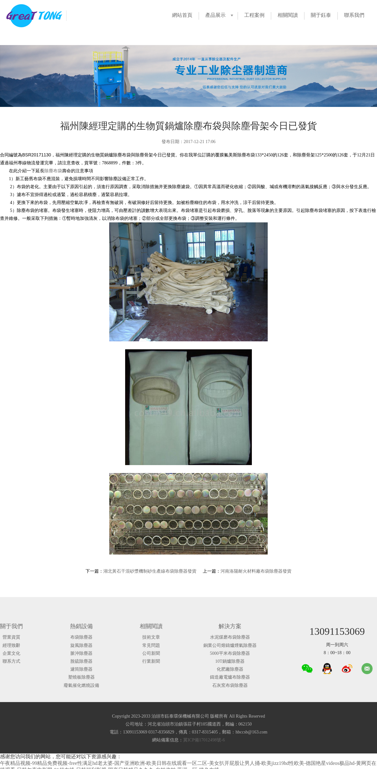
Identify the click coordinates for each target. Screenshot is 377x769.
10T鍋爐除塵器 (230, 661)
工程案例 (254, 15)
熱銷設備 (81, 626)
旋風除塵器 (81, 645)
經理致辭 (11, 645)
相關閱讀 (288, 15)
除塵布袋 (53, 170)
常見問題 (151, 645)
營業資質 (11, 637)
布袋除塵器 (81, 637)
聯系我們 (354, 15)
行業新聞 (151, 661)
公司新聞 (151, 653)
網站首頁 (182, 15)
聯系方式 (11, 661)
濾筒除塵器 (81, 669)
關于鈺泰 (321, 15)
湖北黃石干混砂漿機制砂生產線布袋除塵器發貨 (149, 571)
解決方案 (230, 626)
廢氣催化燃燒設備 (81, 685)
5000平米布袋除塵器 (230, 653)
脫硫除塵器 (81, 661)
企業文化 (11, 653)
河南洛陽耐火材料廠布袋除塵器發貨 (255, 571)
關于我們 (11, 626)
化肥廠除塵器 (230, 669)
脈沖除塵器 (81, 653)
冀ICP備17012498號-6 (204, 740)
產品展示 (215, 15)
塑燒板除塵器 (81, 677)
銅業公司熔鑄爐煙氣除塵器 (230, 645)
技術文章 (151, 637)
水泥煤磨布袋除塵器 (230, 637)
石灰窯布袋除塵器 (230, 685)
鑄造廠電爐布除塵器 (230, 677)
